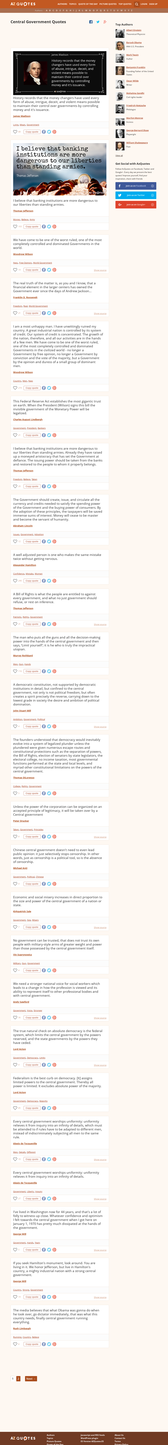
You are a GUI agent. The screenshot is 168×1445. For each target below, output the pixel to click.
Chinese (40, 876)
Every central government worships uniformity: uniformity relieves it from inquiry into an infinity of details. (56, 1174)
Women (38, 573)
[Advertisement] (60, 36)
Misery (35, 920)
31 (19, 624)
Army (32, 219)
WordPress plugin (89, 1438)
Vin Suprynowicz (22, 954)
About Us (119, 1435)
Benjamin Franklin (135, 67)
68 (19, 131)
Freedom (17, 306)
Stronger (38, 1010)
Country (17, 380)
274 (20, 387)
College (16, 786)
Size (29, 920)
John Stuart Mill (22, 710)
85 (19, 1108)
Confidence (18, 573)
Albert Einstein (133, 30)
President (31, 428)
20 (19, 486)
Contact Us (120, 1438)
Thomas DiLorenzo (23, 777)
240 (20, 580)
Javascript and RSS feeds (93, 1435)
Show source (100, 270)
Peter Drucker (21, 820)
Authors (62, 4)
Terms (118, 1441)
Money (16, 219)
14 (19, 269)
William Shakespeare (137, 142)
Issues (16, 534)
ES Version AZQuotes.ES (92, 1441)
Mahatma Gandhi (135, 93)
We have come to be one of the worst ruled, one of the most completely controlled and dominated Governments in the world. (57, 244)
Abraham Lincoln (23, 525)
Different (31, 1152)
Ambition (17, 719)
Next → (31, 1379)
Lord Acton (19, 1049)
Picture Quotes (108, 4)
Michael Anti (20, 868)
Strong (26, 1289)
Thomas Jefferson (23, 210)
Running (17, 1337)
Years (37, 1242)
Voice (29, 1010)
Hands (27, 664)
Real (25, 306)
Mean (22, 124)
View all (119, 155)
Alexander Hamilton (24, 565)
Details (22, 1152)
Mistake (29, 573)
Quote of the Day (88, 4)
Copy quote (32, 131)
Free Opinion (25, 262)
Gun (21, 664)
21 (19, 313)
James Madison (21, 116)
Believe (24, 219)
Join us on (136, 185)
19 (19, 1296)
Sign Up (153, 4)
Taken (34, 479)
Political (41, 719)
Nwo (15, 262)
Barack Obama (134, 42)
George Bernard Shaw (137, 130)
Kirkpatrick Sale (22, 911)
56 (19, 1017)
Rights (26, 616)
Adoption (39, 534)
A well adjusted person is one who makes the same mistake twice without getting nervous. (57, 557)
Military (17, 963)
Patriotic (17, 616)
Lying (15, 124)
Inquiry (38, 1191)
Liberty (30, 1191)
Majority (43, 1101)
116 (20, 671)
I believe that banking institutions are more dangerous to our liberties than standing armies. (55, 202)
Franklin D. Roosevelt (25, 297)
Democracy (32, 1057)
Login (144, 4)
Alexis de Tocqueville (25, 1143)
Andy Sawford (21, 1001)
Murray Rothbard (23, 655)
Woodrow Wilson (23, 254)
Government (33, 124)
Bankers (42, 428)
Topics (72, 4)
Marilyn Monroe (134, 117)
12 (19, 541)
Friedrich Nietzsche (136, 105)
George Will (19, 1234)
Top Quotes (125, 4)
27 (19, 1198)
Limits (42, 1057)
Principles (38, 829)
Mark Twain (132, 54)
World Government (42, 262)
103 (20, 226)
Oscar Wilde (132, 80)
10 (19, 1159)
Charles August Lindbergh (27, 419)
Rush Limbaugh (22, 1328)
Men (25, 380)
